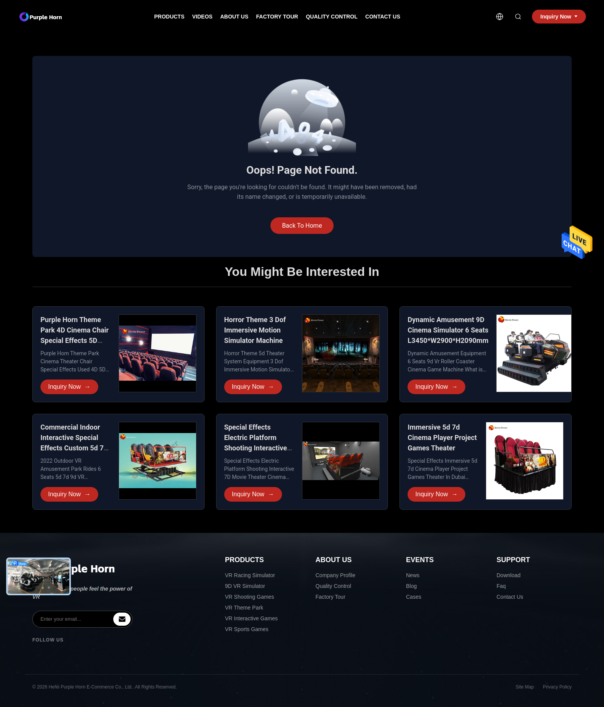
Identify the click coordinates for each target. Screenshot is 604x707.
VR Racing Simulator (250, 575)
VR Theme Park (244, 608)
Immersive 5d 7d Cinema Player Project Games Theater (442, 437)
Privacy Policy (557, 687)
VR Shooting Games (249, 597)
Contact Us (382, 16)
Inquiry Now (69, 386)
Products (169, 16)
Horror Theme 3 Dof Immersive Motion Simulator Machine (255, 330)
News (412, 575)
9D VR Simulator (245, 586)
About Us (234, 16)
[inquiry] (122, 619)
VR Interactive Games (251, 618)
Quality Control (331, 16)
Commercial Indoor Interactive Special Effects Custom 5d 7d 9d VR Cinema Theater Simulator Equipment (75, 448)
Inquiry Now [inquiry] (558, 16)
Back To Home (302, 225)
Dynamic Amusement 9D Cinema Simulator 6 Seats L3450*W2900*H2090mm (448, 330)
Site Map (525, 687)
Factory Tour (277, 16)
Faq (501, 586)
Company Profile (335, 575)
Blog (411, 586)
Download (508, 575)
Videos (202, 16)
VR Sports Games (246, 629)
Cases (413, 597)
